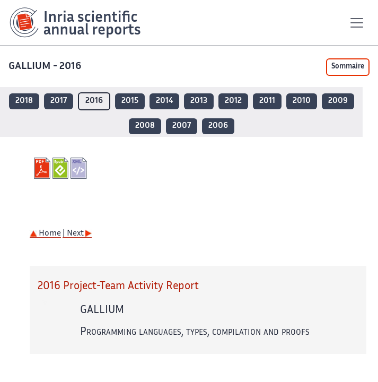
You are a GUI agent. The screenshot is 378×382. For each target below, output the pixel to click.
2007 (181, 126)
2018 (24, 101)
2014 (164, 101)
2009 (338, 101)
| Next (77, 233)
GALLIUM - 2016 (45, 66)
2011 (267, 101)
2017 (58, 101)
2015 (129, 101)
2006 (218, 126)
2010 (302, 101)
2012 (233, 101)
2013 (198, 101)
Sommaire (347, 67)
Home (45, 233)
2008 (145, 126)
